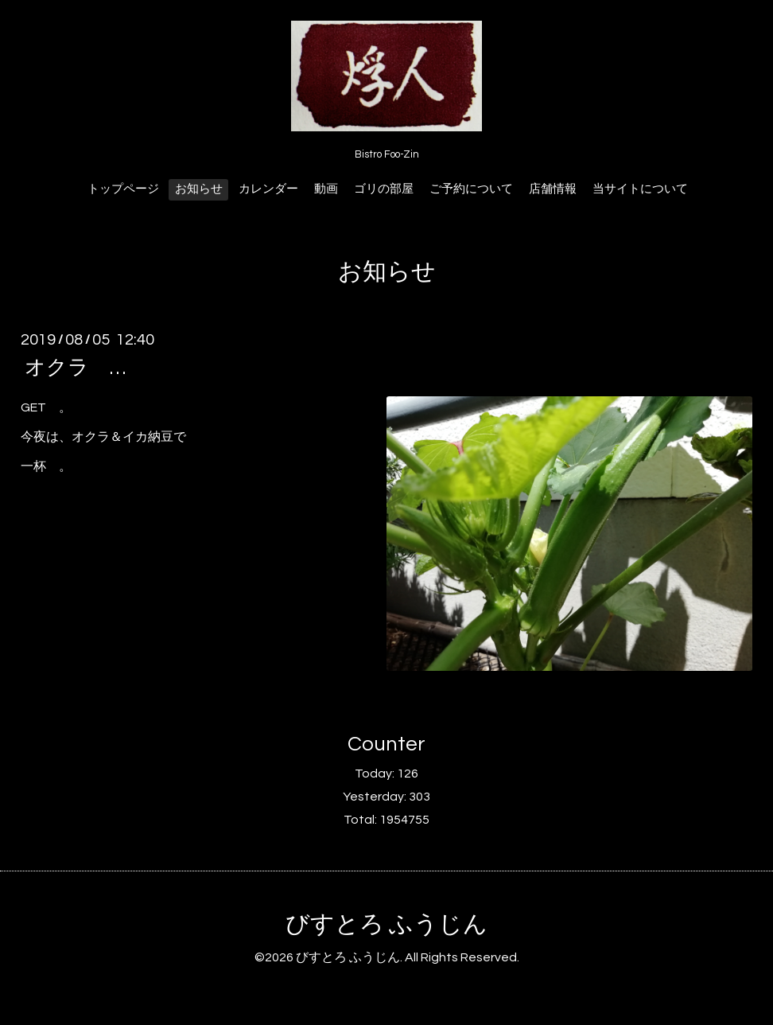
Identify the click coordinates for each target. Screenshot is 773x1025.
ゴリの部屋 (384, 189)
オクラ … (85, 367)
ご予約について (471, 189)
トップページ (123, 189)
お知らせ (199, 189)
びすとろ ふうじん (386, 924)
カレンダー (268, 189)
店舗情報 (553, 189)
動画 (326, 189)
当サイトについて (640, 189)
